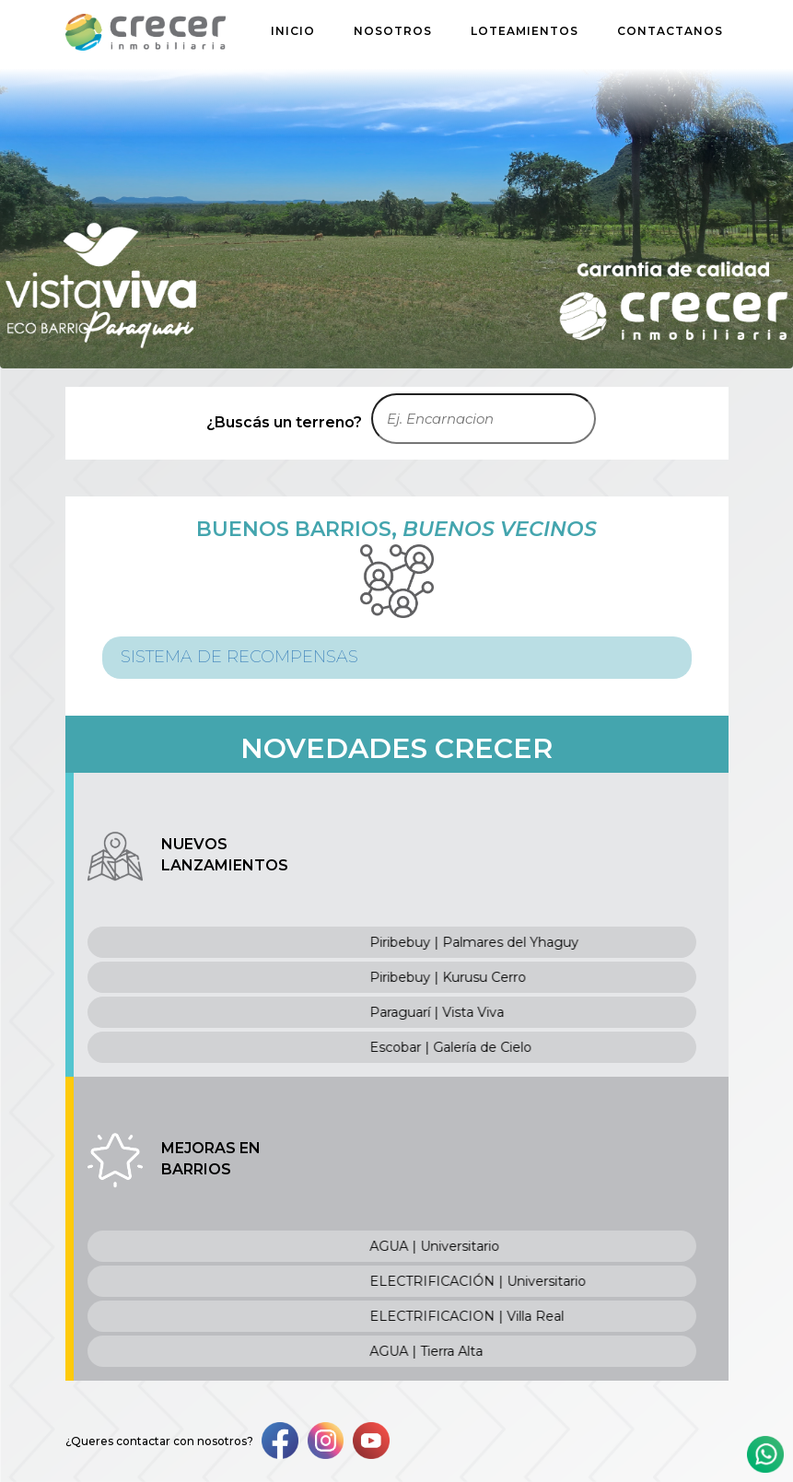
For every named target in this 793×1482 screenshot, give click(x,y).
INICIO (293, 31)
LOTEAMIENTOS (524, 31)
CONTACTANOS (670, 31)
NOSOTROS (393, 31)
